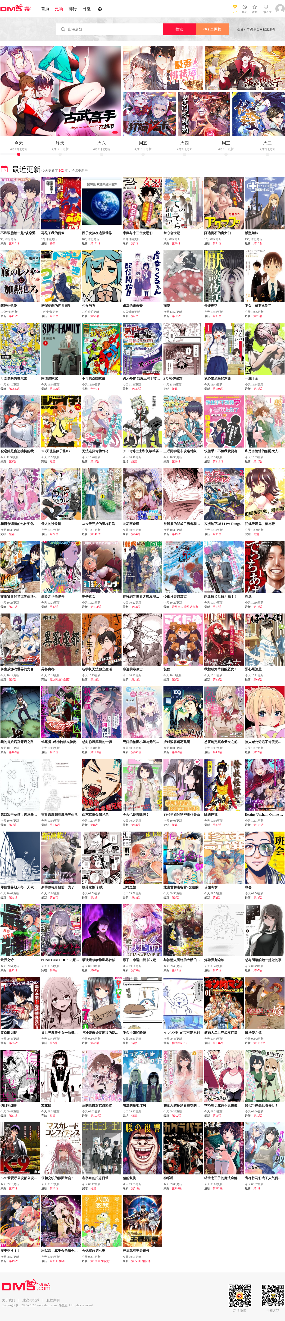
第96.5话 (14, 388)
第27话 (13, 1188)
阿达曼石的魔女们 (217, 233)
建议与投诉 (31, 1300)
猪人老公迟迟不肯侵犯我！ (265, 742)
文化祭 (46, 1105)
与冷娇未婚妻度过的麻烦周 (102, 1032)
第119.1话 (259, 1043)
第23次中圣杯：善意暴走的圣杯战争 (27, 814)
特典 (52, 243)
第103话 (14, 752)
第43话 (13, 897)
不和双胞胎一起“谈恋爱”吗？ (22, 233)
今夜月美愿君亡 (175, 596)
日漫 (86, 8)
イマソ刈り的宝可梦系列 (181, 1032)
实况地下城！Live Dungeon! (224, 524)
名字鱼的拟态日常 (95, 1178)
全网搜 (213, 29)
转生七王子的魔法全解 (220, 1178)
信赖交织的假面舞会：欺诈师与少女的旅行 (72, 1178)
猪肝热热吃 (8, 306)
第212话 (218, 1188)
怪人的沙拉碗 (51, 524)
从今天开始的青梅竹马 (98, 524)
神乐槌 (168, 1178)
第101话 (258, 825)
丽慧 (166, 306)
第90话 (217, 534)
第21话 (135, 679)
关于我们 (8, 1300)
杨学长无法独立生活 (97, 669)
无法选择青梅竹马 (95, 451)
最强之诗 (7, 960)
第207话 (177, 752)
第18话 (54, 316)
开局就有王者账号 (136, 1251)
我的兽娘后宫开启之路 (17, 742)
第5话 (175, 679)
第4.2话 (217, 752)
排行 (72, 8)
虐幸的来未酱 (133, 306)
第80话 (217, 825)
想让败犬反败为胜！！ (220, 596)
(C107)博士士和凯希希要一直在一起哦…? (153, 451)
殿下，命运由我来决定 (139, 960)
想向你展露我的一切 (97, 742)
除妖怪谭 (210, 814)
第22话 (54, 534)
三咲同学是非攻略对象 (180, 451)
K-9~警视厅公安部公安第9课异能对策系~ (30, 1178)
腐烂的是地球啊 (134, 1105)
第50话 (94, 316)
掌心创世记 (171, 233)
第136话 (55, 825)
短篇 (175, 388)
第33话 (135, 970)
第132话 (55, 388)
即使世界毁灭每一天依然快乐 (22, 887)
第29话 (176, 243)
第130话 (136, 388)
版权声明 (53, 1300)
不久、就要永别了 (258, 306)
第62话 (176, 316)
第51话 (135, 1188)
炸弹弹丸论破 (214, 960)
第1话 (12, 461)
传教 (134, 1043)
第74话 (135, 534)
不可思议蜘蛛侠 (93, 378)
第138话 (218, 1043)
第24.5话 (218, 461)
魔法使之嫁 (253, 1032)
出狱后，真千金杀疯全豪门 (61, 1251)
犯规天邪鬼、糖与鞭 (260, 524)
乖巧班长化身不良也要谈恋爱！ (227, 1105)
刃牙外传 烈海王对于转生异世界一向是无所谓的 (158, 378)
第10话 (257, 461)
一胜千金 (251, 378)
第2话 (134, 316)
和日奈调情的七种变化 (17, 524)
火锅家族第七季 (93, 1251)
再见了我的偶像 (52, 233)
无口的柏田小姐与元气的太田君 (146, 742)
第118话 (177, 1188)
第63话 (257, 679)
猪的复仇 (129, 1178)
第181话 (95, 243)
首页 (45, 8)
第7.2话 (176, 1115)
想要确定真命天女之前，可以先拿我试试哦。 (237, 742)
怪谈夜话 (210, 306)
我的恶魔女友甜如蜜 (97, 1105)
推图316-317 (179, 1043)
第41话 (13, 316)
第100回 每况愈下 (101, 1261)
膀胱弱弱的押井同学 (56, 306)
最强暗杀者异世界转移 (98, 960)
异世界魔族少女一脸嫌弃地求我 (64, 1032)
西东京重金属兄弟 (95, 814)
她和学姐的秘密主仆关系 (181, 814)
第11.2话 (14, 243)
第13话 (135, 607)
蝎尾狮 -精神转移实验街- (59, 742)
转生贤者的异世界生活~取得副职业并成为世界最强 (37, 596)
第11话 (94, 679)
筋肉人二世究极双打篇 (220, 1032)
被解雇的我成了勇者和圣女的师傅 (188, 524)
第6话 (53, 970)
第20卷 (257, 243)
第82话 (94, 970)
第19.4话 (95, 1115)
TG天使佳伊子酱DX (56, 451)
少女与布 (88, 306)
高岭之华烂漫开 (52, 596)
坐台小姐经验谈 (134, 1032)
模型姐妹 (251, 233)
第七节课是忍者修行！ (261, 1105)
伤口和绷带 (8, 1105)
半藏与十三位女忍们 (138, 233)
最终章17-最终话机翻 (185, 607)
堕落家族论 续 (92, 887)
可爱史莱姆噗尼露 (13, 378)
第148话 (95, 534)
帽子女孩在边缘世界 (97, 233)
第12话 (13, 970)
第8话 (94, 825)
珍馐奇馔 (210, 887)
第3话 (134, 243)
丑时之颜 (129, 887)
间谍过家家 (49, 378)
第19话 (176, 534)
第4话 (12, 679)
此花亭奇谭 (131, 524)
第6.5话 (217, 679)
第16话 (94, 461)
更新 (59, 8)
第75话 (257, 388)
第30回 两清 (57, 1261)
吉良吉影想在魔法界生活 (59, 814)
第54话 (217, 243)
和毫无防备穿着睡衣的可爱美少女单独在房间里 (198, 1105)
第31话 (13, 1115)
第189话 (218, 388)
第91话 (13, 607)
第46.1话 (95, 607)
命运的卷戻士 (133, 669)
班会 (248, 887)
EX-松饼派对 (172, 378)
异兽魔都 (47, 669)
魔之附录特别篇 (60, 679)
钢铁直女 (88, 596)
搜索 (179, 29)
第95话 (257, 970)
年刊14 (94, 388)
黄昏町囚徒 (8, 1032)
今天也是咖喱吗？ (136, 814)
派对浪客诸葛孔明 (176, 742)
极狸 (166, 669)
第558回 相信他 (140, 1261)
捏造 (248, 596)
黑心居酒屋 (253, 669)
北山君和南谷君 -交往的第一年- (186, 887)
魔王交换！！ (10, 1251)
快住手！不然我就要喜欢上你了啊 (229, 451)
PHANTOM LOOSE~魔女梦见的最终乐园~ (72, 960)
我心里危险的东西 (217, 378)
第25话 (257, 316)
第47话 (54, 607)
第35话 (217, 316)
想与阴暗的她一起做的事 (263, 960)
